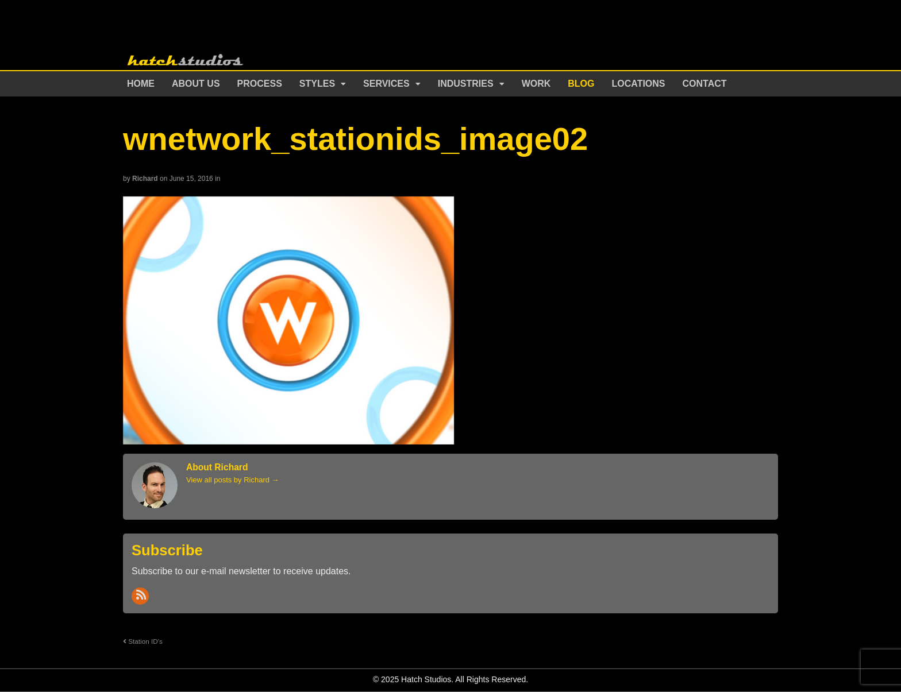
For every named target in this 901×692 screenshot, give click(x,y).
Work (536, 83)
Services (386, 83)
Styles (317, 83)
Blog (581, 83)
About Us (196, 83)
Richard (145, 179)
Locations (638, 83)
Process (259, 83)
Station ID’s (143, 641)
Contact (705, 83)
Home (141, 83)
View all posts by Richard (232, 479)
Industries (466, 83)
